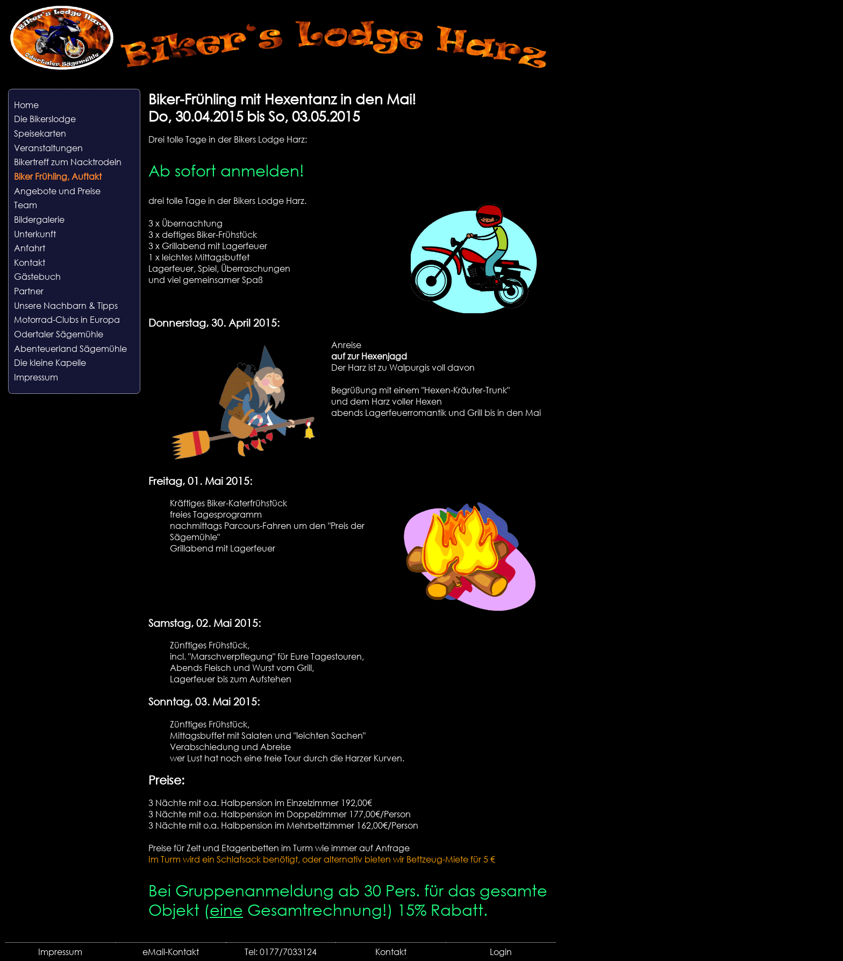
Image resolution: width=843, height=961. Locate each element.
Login (501, 951)
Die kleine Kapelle (50, 362)
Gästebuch (37, 276)
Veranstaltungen (48, 147)
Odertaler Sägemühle (58, 334)
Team (25, 204)
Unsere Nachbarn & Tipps (66, 305)
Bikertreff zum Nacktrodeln (68, 161)
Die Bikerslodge (45, 118)
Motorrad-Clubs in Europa (67, 319)
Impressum (36, 377)
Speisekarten (40, 133)
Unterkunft (35, 233)
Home (26, 104)
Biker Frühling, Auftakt (58, 176)
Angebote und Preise (57, 190)
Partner (29, 290)
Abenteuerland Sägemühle (70, 348)
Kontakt (29, 262)
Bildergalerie (39, 219)
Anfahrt (29, 247)
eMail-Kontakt (170, 951)
